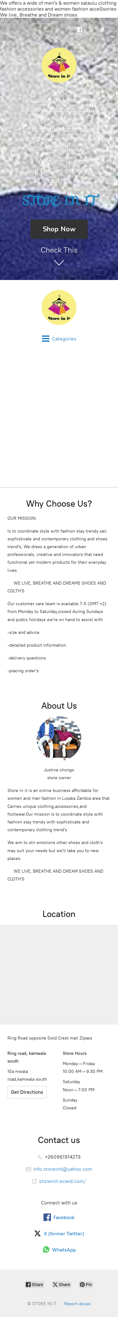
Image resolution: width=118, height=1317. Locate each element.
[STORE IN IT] (59, 307)
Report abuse (77, 1303)
